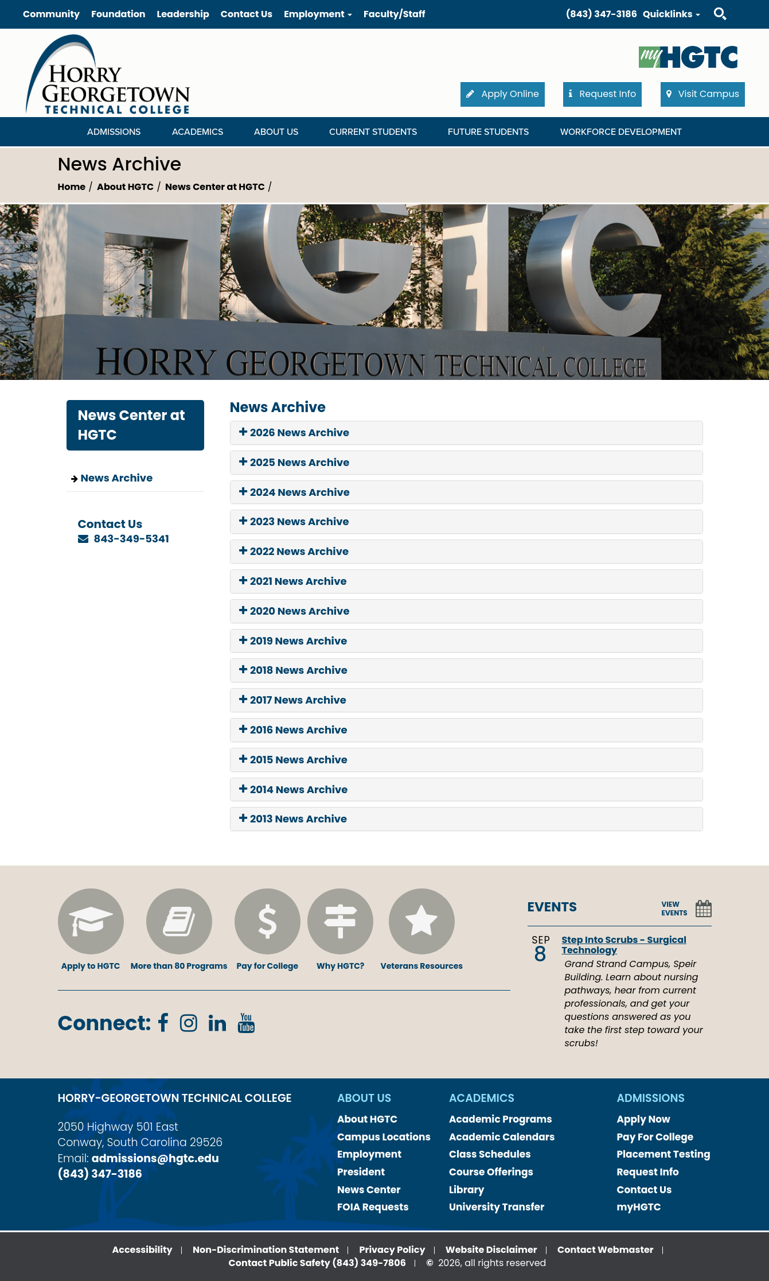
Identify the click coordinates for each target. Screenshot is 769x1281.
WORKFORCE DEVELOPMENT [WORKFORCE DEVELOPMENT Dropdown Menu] (621, 132)
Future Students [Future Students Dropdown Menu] (488, 132)
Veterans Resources (421, 930)
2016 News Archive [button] (293, 730)
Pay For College (655, 1137)
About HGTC (125, 186)
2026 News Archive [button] (294, 432)
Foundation (118, 14)
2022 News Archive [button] (294, 551)
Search (710, 2)
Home (72, 186)
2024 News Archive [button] (294, 492)
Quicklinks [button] (671, 14)
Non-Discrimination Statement (266, 1249)
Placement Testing (664, 1154)
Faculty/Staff (394, 14)
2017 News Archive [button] (292, 700)
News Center (369, 1190)
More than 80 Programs (179, 930)
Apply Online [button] (502, 93)
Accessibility (142, 1249)
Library (467, 1190)
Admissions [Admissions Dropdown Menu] (113, 132)
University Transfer (496, 1207)
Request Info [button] (602, 93)
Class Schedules (490, 1154)
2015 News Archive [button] (293, 760)
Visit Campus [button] (702, 93)
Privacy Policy (393, 1249)
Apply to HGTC (91, 930)
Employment (369, 1154)
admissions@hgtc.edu (155, 1158)
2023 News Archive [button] (294, 521)
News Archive (117, 478)
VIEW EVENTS (675, 908)
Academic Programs (500, 1119)
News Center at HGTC (215, 186)
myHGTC (639, 1207)
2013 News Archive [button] (293, 819)
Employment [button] (318, 14)
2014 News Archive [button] (293, 789)
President (361, 1172)
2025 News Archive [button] (294, 462)
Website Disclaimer (491, 1249)
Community (51, 14)
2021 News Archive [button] (293, 581)
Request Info (648, 1172)
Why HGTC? (340, 930)
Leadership (183, 14)
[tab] (466, 432)
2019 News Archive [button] (293, 641)
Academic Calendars (502, 1137)
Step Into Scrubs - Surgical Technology (624, 945)
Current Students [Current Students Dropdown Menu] (373, 132)
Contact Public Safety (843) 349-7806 (317, 1263)
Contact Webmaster (605, 1249)
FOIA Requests (373, 1207)
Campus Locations (384, 1137)
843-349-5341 (131, 538)
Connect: (104, 1023)
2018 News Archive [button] (293, 670)
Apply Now (643, 1119)
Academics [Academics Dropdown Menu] (197, 132)
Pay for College (267, 930)
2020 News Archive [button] (294, 611)
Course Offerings (491, 1172)
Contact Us (246, 14)
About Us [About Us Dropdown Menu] (276, 132)
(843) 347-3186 (601, 14)
